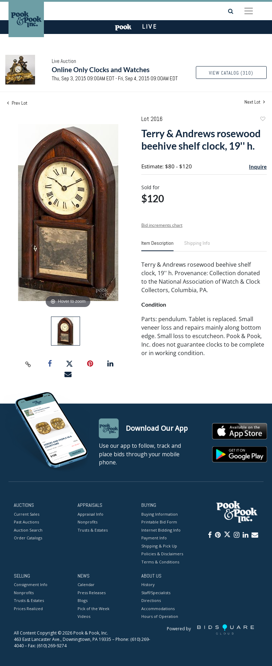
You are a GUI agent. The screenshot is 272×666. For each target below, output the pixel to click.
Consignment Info (30, 584)
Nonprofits (87, 522)
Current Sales (26, 514)
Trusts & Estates (93, 530)
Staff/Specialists (155, 592)
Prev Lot (17, 103)
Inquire (258, 166)
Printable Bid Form (159, 522)
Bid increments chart (161, 225)
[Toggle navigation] (248, 11)
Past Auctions (26, 522)
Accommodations (158, 608)
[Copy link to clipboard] (28, 364)
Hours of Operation (159, 616)
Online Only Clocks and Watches (100, 69)
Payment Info (154, 537)
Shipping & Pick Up (159, 546)
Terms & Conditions (160, 561)
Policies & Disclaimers (162, 553)
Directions (151, 600)
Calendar (86, 584)
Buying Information (159, 514)
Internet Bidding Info (161, 530)
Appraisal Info (90, 514)
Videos (84, 616)
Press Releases (92, 592)
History (148, 584)
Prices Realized (28, 608)
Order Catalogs (28, 537)
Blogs (82, 600)
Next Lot (254, 102)
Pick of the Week (93, 608)
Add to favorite (262, 120)
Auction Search (28, 530)
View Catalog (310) (231, 73)
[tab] (157, 245)
